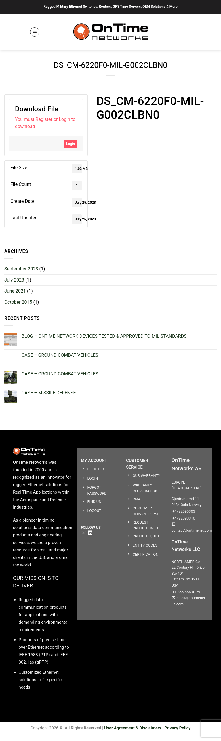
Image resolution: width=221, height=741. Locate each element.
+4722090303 (183, 511)
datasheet (106, 127)
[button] (34, 32)
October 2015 (18, 302)
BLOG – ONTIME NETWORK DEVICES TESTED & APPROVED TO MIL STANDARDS (104, 336)
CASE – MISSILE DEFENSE (49, 393)
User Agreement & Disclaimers (132, 728)
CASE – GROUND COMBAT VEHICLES (60, 355)
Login (70, 144)
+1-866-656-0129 (186, 592)
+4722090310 (183, 518)
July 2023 (14, 280)
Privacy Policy (177, 728)
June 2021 (15, 291)
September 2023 (21, 269)
